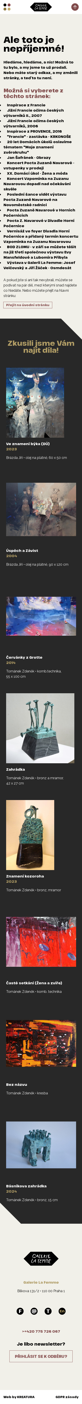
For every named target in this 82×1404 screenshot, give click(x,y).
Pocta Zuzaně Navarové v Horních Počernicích (39, 213)
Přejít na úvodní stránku (27, 305)
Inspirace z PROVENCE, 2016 (34, 131)
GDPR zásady (67, 1397)
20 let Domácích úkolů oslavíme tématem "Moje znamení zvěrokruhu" (37, 147)
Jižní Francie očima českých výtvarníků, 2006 (33, 123)
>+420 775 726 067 (41, 1331)
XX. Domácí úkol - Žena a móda (37, 173)
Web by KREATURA (19, 1397)
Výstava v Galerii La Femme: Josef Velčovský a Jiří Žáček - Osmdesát (39, 265)
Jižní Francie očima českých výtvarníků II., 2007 (33, 113)
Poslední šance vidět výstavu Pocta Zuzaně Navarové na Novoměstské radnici (34, 199)
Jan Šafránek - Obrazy (29, 157)
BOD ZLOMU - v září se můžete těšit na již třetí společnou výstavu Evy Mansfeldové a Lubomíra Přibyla (39, 252)
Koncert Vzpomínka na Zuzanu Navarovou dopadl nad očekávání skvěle (37, 183)
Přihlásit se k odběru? (41, 1356)
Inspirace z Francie (26, 105)
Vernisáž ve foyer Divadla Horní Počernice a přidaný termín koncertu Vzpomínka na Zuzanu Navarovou (40, 236)
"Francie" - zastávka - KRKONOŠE (39, 136)
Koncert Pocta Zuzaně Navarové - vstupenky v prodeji (38, 165)
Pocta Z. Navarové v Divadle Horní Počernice (38, 223)
